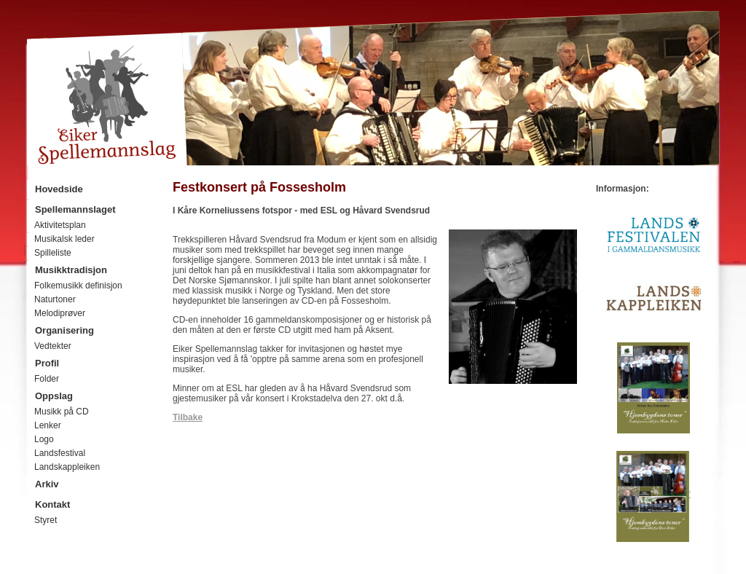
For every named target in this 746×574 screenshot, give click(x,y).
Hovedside (59, 189)
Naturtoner (55, 299)
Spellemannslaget (75, 209)
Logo (44, 439)
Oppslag (54, 395)
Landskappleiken (67, 467)
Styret (45, 520)
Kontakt (52, 504)
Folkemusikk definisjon (78, 285)
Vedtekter (52, 346)
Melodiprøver (59, 313)
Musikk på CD (61, 411)
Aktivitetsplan (60, 225)
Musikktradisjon (71, 269)
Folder (46, 379)
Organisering (64, 330)
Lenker (47, 425)
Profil (47, 363)
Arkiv (47, 484)
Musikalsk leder (64, 239)
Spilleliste (52, 253)
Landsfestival (59, 453)
